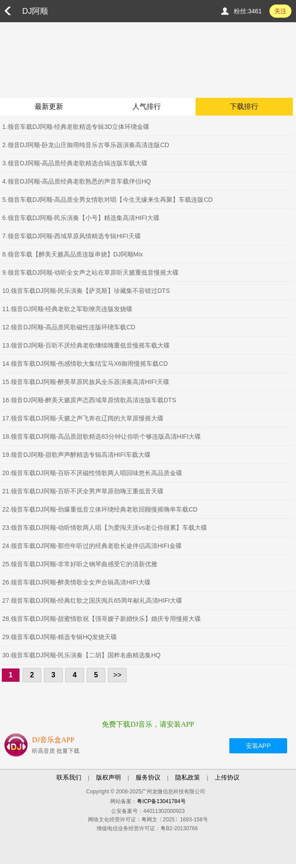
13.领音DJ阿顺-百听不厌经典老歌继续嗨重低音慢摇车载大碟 (86, 345)
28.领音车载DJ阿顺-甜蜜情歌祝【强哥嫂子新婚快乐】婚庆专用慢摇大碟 (101, 618)
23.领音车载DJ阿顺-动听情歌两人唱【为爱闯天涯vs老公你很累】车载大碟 (104, 527)
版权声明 (108, 777)
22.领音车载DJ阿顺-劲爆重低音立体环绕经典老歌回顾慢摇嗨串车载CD (99, 509)
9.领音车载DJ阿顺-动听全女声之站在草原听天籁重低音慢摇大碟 (90, 272)
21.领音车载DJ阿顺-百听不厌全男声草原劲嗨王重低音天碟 (83, 491)
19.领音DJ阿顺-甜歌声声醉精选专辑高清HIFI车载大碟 (76, 454)
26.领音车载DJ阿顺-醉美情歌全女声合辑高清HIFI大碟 (76, 582)
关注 (280, 11)
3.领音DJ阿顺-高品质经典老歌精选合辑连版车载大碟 (75, 163)
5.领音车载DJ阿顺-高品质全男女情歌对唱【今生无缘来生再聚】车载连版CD (107, 199)
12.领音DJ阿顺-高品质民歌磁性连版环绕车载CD (68, 327)
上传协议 (227, 777)
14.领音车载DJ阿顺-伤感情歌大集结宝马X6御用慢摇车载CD (85, 363)
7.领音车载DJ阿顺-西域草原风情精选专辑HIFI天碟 (71, 236)
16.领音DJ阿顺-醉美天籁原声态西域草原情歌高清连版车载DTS (89, 400)
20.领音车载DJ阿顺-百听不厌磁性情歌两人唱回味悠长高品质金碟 (92, 472)
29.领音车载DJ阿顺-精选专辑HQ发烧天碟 (59, 636)
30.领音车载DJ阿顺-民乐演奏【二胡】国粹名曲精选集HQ (81, 655)
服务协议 (148, 777)
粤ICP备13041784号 (161, 801)
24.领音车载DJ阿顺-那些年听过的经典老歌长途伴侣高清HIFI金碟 (92, 545)
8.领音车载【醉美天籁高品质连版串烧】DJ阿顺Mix (72, 254)
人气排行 (146, 106)
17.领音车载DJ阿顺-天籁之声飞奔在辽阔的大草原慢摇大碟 (83, 418)
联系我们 (68, 777)
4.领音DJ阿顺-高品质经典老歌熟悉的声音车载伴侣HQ (76, 181)
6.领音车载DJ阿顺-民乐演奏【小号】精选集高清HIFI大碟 (81, 217)
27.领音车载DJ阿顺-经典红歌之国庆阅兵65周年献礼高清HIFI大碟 (92, 600)
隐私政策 (187, 777)
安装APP (258, 745)
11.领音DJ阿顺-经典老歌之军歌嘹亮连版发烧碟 (67, 308)
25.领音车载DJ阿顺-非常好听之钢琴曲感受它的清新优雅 (79, 564)
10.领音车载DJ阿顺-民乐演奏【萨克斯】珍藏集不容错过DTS (86, 290)
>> (117, 675)
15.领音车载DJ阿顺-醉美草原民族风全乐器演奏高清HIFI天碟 (85, 381)
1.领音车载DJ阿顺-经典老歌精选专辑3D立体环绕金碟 (75, 126)
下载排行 (244, 106)
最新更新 (49, 106)
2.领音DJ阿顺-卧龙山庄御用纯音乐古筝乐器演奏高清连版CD (85, 144)
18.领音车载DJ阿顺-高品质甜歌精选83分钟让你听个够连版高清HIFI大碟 (101, 436)
